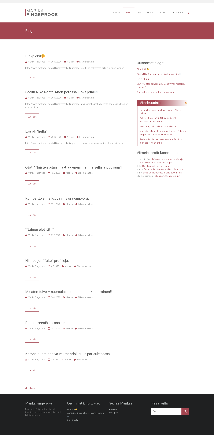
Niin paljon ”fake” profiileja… (47, 261)
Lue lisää (32, 77)
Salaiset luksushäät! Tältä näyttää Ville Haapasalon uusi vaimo (158, 120)
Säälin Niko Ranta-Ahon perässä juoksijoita (61, 92)
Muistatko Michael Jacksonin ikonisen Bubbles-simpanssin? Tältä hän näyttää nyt (163, 133)
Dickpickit (35, 56)
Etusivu (116, 12)
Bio (139, 12)
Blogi (129, 12)
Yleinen (70, 62)
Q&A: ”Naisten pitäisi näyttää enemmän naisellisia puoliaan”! (73, 167)
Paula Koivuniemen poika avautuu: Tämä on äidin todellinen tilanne (161, 141)
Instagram (113, 413)
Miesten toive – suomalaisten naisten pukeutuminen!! (68, 292)
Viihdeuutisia (150, 103)
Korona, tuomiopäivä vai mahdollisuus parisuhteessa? (68, 354)
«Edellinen (30, 388)
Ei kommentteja (86, 62)
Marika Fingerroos (36, 62)
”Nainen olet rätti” (39, 229)
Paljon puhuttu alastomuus (167, 176)
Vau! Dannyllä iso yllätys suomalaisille (158, 126)
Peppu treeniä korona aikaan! (48, 323)
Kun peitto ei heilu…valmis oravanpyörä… (57, 198)
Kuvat (150, 12)
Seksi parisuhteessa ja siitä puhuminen (163, 169)
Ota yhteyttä (177, 12)
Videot (162, 12)
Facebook (113, 409)
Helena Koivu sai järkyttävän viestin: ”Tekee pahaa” (161, 112)
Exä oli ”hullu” (36, 131)
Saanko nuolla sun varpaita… (156, 166)
